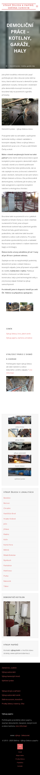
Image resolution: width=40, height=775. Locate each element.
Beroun (7, 503)
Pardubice (8, 565)
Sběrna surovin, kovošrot (12, 699)
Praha (6, 576)
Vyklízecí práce (8, 680)
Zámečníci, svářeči (9, 668)
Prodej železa (20, 759)
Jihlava (6, 529)
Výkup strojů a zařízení (11, 691)
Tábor (6, 586)
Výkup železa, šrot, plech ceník (18, 334)
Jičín (5, 524)
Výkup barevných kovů (11, 676)
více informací (21, 726)
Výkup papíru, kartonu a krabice (19, 338)
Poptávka (20, 762)
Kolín (6, 539)
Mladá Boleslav (10, 555)
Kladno (6, 534)
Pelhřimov (8, 571)
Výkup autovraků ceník (11, 695)
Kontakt (20, 766)
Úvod (20, 752)
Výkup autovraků (9, 672)
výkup (17, 735)
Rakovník (7, 581)
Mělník (6, 550)
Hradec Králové (10, 519)
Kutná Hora (8, 545)
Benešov (7, 498)
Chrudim (7, 508)
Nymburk (7, 560)
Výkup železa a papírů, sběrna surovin (18, 6)
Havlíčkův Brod (10, 513)
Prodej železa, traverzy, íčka (13, 703)
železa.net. (25, 735)
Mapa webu (20, 755)
